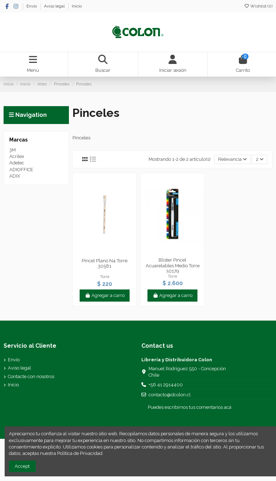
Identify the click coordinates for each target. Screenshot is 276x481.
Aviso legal (55, 6)
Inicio (77, 6)
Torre (104, 276)
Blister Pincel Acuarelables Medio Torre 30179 (173, 265)
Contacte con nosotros (31, 376)
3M (12, 150)
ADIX (14, 176)
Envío (32, 6)
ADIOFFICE (21, 169)
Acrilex (16, 156)
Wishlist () (258, 6)
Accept (22, 466)
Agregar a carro (105, 295)
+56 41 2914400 (166, 384)
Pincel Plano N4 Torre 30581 (104, 263)
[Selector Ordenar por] (232, 159)
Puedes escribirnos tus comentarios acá (189, 407)
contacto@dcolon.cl (170, 394)
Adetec (16, 162)
